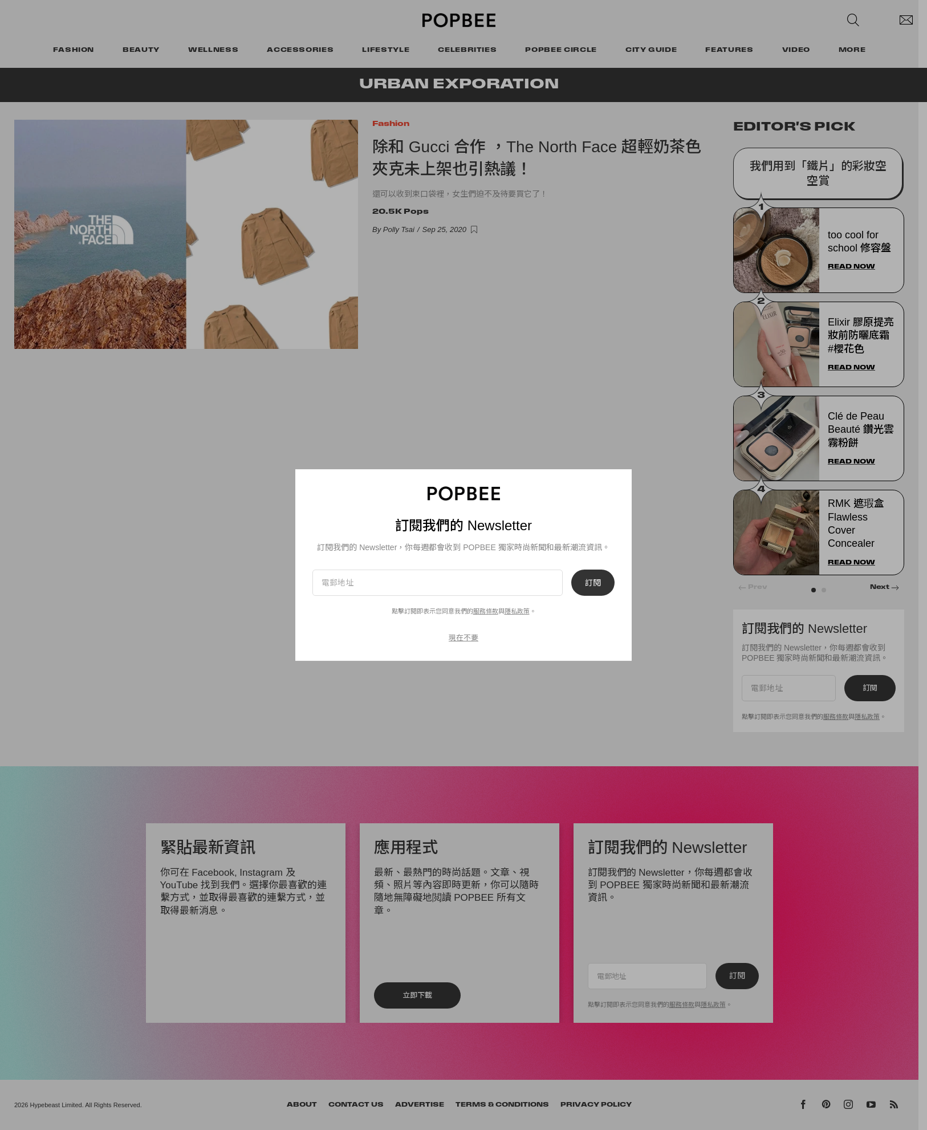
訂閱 (593, 582)
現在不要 (463, 637)
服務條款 (485, 611)
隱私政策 (517, 611)
